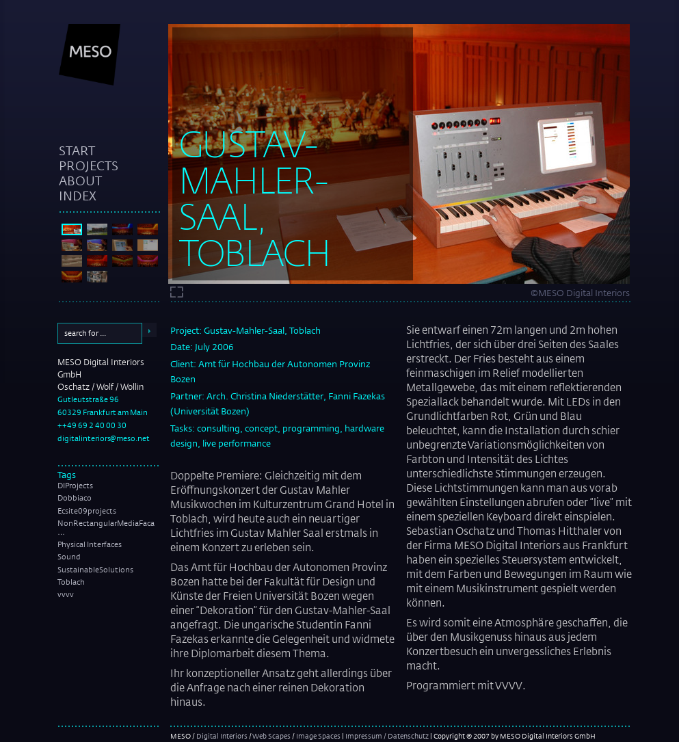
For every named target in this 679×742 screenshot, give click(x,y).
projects (88, 165)
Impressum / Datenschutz (387, 736)
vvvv (65, 594)
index (77, 195)
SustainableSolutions (95, 569)
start (77, 150)
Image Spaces (318, 736)
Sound (69, 556)
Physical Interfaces (89, 544)
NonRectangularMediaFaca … (106, 528)
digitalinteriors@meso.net (103, 438)
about (80, 180)
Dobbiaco (74, 497)
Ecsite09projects (86, 510)
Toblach (71, 582)
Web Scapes (271, 736)
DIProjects (75, 485)
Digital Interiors (222, 736)
